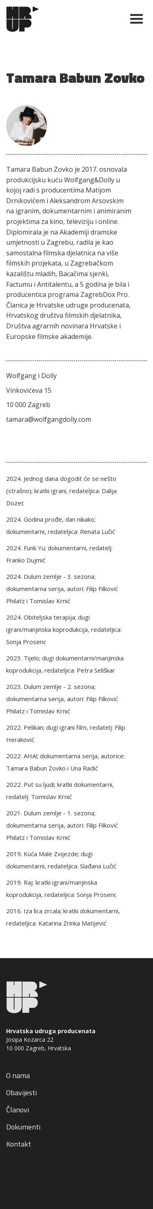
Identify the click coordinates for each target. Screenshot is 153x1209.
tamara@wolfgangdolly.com (48, 419)
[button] (133, 19)
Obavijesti (21, 1092)
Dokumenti (23, 1126)
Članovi (17, 1109)
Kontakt (18, 1143)
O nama (18, 1075)
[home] (62, 19)
